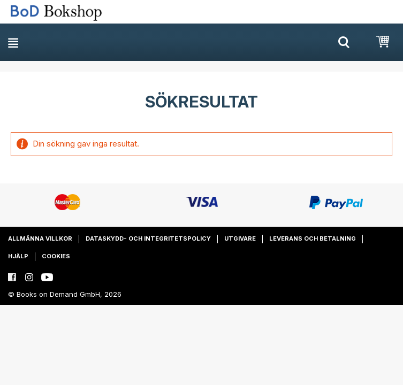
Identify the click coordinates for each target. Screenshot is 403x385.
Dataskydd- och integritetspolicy (148, 238)
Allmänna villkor (40, 238)
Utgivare (240, 238)
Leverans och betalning (312, 238)
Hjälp (18, 256)
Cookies (56, 256)
